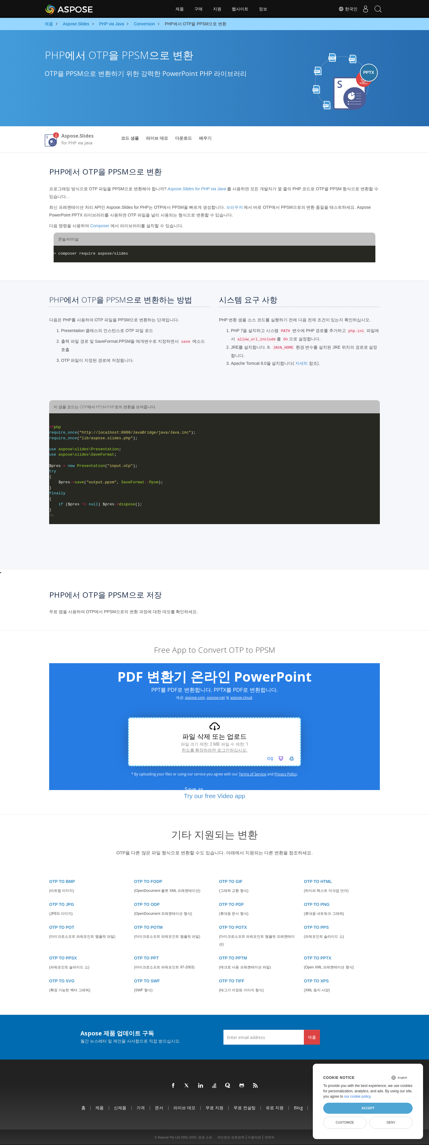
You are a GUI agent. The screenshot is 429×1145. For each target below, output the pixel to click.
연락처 (269, 1137)
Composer (100, 225)
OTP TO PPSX (63, 958)
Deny (391, 1122)
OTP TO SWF (147, 981)
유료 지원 (275, 1107)
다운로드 (183, 138)
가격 (140, 1107)
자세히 (301, 363)
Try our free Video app (214, 795)
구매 (198, 9)
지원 (217, 9)
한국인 (343, 9)
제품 (179, 9)
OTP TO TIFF (231, 981)
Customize (345, 1122)
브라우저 (234, 207)
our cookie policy (357, 1096)
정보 (263, 9)
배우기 (205, 138)
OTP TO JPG (61, 904)
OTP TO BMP (62, 881)
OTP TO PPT (146, 958)
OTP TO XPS (316, 981)
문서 (159, 1107)
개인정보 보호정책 (230, 1137)
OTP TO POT (61, 927)
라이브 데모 (157, 138)
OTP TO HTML (318, 881)
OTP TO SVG (61, 981)
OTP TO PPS (316, 927)
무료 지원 (214, 1107)
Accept (367, 1108)
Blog (298, 1107)
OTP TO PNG (316, 904)
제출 (312, 1037)
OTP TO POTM (148, 927)
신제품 (120, 1107)
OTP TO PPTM (233, 958)
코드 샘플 (130, 138)
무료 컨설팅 (245, 1107)
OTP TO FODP (148, 881)
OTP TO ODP (147, 904)
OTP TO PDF (231, 904)
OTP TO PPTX (317, 958)
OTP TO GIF (231, 881)
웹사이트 (240, 9)
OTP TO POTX (233, 927)
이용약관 (254, 1137)
